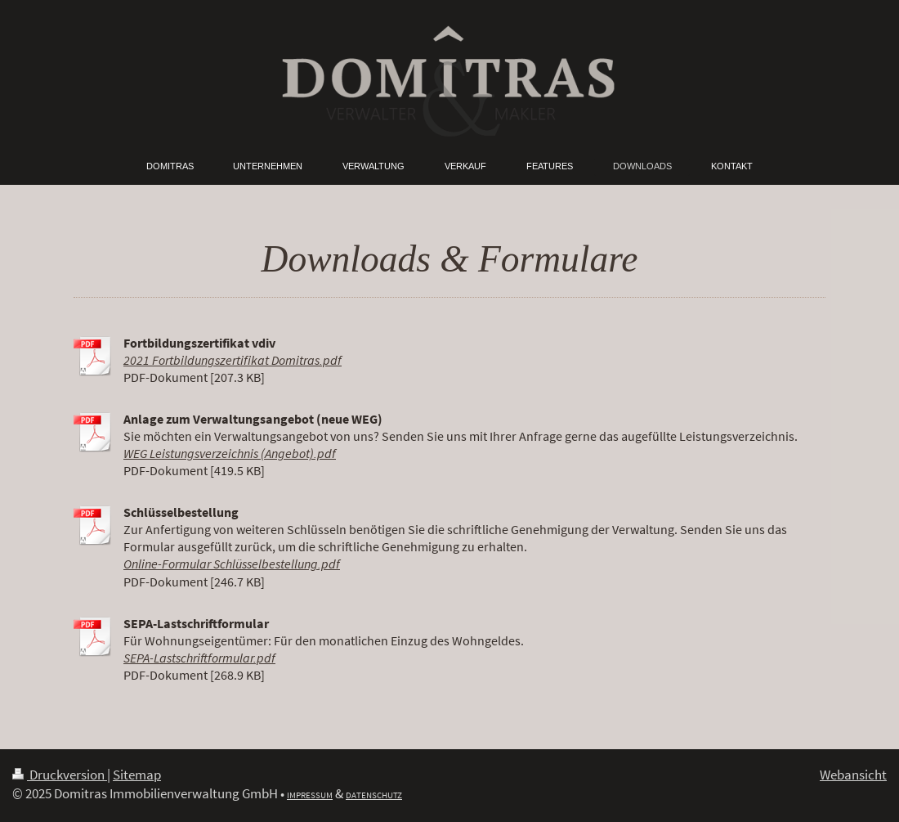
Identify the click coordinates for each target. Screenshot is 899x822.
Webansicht (853, 775)
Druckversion (59, 775)
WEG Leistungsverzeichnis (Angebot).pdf (229, 453)
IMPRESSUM (310, 795)
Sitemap (137, 775)
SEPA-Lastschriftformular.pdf (199, 658)
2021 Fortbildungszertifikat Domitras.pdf (232, 360)
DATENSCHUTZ (374, 795)
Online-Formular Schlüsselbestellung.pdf (231, 564)
